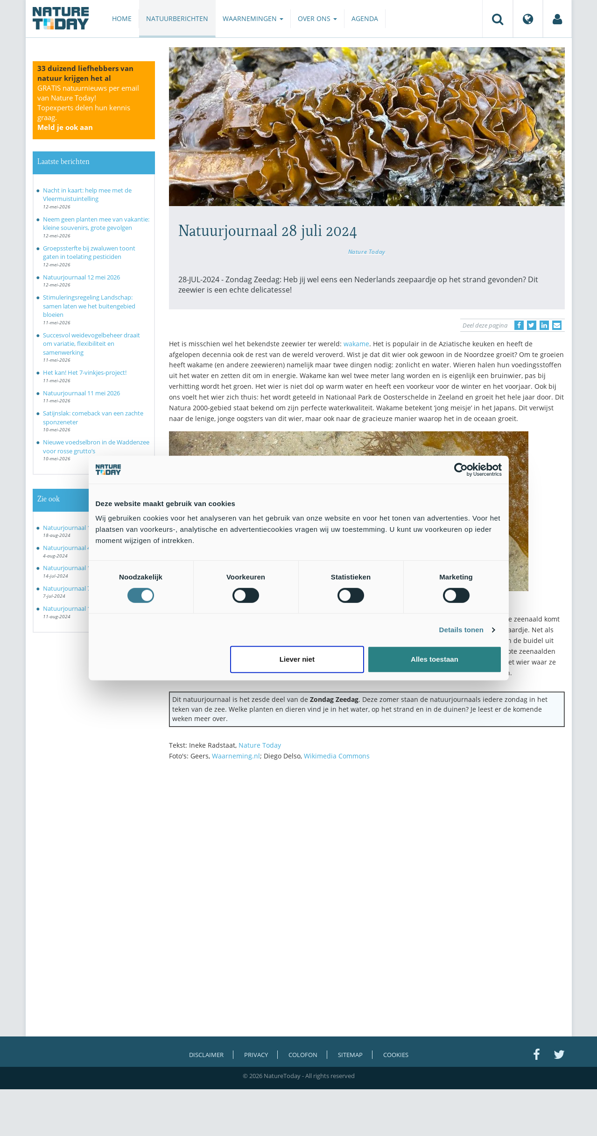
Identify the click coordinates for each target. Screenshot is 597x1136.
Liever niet (297, 659)
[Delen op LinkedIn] (544, 325)
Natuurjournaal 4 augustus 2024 (87, 547)
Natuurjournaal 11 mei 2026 (81, 393)
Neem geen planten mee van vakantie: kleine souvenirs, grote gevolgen (96, 223)
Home (122, 18)
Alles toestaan (434, 659)
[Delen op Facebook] (519, 325)
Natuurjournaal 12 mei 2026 (81, 277)
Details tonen (461, 630)
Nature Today (367, 251)
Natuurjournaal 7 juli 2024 (78, 588)
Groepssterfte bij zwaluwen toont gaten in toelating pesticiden (89, 252)
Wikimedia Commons (337, 755)
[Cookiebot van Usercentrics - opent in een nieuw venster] (461, 470)
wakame (356, 343)
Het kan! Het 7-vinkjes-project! (84, 372)
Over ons (317, 18)
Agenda (364, 18)
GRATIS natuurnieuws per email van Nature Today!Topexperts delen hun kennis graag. (88, 107)
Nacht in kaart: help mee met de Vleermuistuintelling (87, 194)
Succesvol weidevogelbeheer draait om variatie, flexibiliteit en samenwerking (91, 344)
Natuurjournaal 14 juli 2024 (80, 568)
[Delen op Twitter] (531, 325)
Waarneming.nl (236, 755)
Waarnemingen (253, 18)
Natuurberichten (177, 18)
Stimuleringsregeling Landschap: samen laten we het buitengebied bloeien (89, 306)
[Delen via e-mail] (557, 325)
